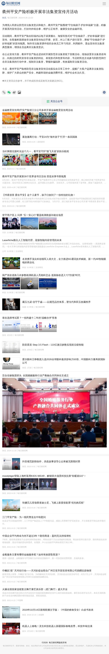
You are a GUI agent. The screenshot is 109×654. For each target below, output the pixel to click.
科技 (24, 267)
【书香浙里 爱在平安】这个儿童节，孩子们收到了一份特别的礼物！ (38, 195)
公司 (4, 251)
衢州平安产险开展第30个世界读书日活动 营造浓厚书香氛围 (34, 176)
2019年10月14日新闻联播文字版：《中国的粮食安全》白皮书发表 (57, 610)
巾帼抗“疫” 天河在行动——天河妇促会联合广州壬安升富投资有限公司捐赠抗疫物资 (46, 570)
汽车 (4, 233)
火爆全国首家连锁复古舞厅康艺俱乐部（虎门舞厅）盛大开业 (34, 589)
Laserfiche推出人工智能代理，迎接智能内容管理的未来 (32, 240)
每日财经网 (54, 642)
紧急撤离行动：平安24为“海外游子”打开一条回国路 (49, 137)
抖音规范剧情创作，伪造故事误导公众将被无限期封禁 (51, 461)
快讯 (4, 18)
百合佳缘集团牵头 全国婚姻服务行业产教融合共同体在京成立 (35, 375)
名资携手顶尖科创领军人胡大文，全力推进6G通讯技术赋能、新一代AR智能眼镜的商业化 (64, 261)
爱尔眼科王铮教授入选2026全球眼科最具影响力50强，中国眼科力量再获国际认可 (63, 361)
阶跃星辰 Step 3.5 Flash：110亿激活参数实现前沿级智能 (53, 344)
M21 (59, 81)
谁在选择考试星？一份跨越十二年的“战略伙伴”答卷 (29, 318)
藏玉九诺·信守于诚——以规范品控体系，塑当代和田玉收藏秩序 (56, 302)
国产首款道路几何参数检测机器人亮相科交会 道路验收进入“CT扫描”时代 (41, 275)
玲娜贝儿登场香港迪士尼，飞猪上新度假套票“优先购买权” (53, 502)
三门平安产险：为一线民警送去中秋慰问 (24, 517)
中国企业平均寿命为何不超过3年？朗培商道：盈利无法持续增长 (36, 536)
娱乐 (24, 631)
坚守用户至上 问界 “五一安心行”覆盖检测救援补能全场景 (32, 215)
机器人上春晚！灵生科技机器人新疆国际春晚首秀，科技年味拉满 (57, 626)
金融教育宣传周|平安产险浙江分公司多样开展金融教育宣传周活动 (37, 110)
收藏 (24, 307)
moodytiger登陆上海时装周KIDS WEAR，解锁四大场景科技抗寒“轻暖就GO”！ (44, 476)
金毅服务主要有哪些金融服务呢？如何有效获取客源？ (31, 554)
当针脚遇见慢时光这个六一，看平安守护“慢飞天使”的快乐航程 (35, 151)
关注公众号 (54, 101)
